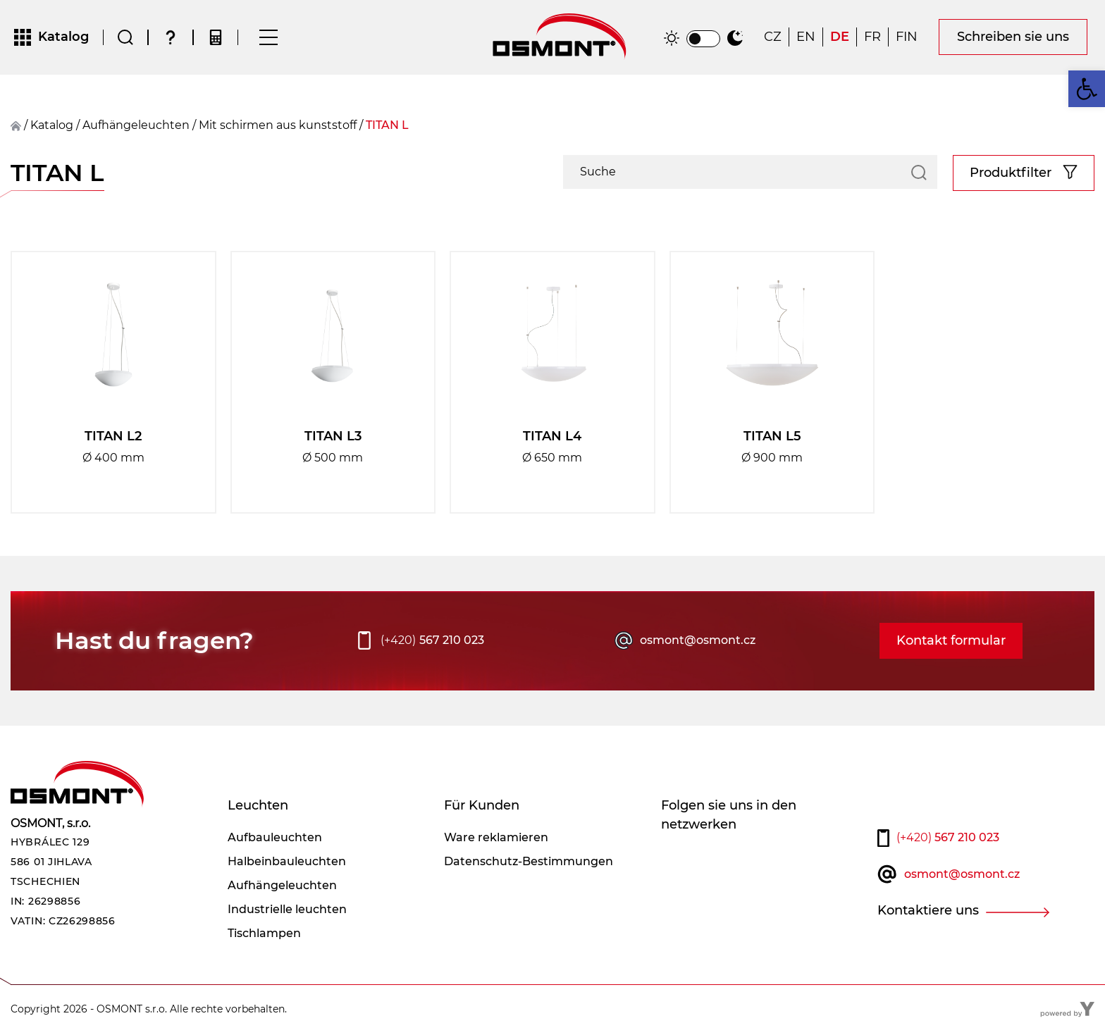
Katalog (51, 126)
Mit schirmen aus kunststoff (278, 126)
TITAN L (387, 126)
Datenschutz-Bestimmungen (528, 862)
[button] (1086, 88)
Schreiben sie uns (1013, 38)
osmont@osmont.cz (697, 642)
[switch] (703, 39)
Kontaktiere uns (928, 912)
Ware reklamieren (496, 838)
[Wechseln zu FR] (872, 38)
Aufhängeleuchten (136, 126)
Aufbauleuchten (275, 838)
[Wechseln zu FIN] (907, 38)
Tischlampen (264, 934)
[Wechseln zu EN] (805, 38)
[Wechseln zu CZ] (773, 38)
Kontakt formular (951, 642)
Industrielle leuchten (287, 910)
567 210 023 (432, 642)
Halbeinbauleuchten (287, 862)
